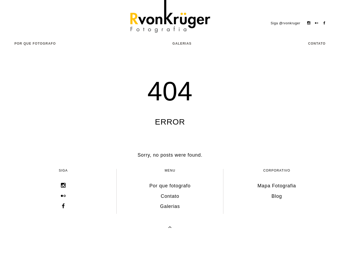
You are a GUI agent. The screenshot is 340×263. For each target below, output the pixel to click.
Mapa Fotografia (277, 185)
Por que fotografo (35, 43)
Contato (317, 43)
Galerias (182, 43)
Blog (276, 196)
